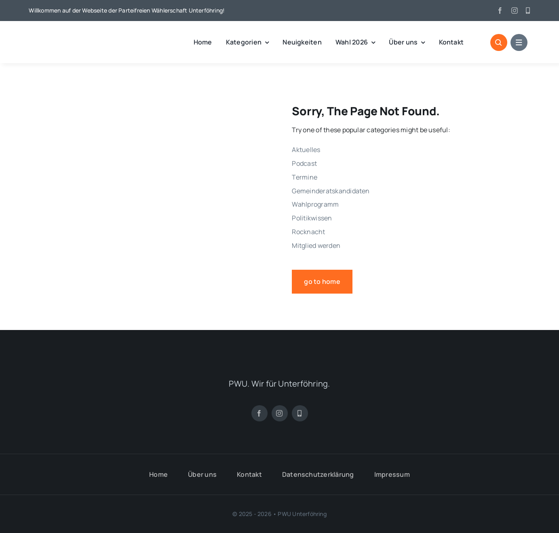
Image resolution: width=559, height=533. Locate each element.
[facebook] (500, 10)
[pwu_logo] (71, 33)
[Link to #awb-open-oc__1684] (518, 42)
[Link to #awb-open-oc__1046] (498, 42)
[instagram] (514, 10)
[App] (528, 10)
